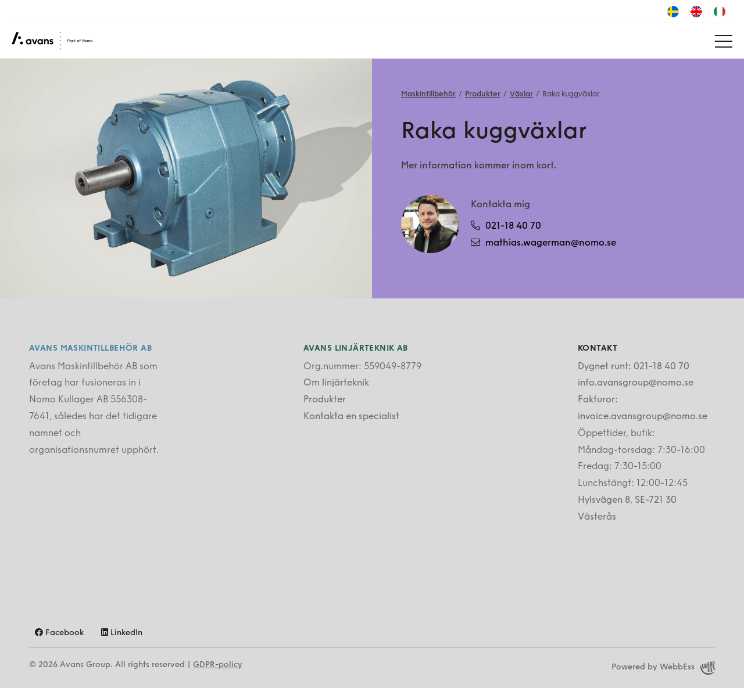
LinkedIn (121, 633)
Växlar (521, 94)
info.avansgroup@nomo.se (635, 383)
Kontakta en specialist (351, 417)
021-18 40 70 (506, 226)
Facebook (59, 633)
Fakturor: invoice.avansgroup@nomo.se (642, 408)
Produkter (482, 94)
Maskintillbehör (428, 94)
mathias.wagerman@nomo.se (543, 242)
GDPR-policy (217, 665)
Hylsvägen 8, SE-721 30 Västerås (627, 509)
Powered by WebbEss (663, 668)
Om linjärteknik (336, 383)
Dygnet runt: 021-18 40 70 (633, 367)
